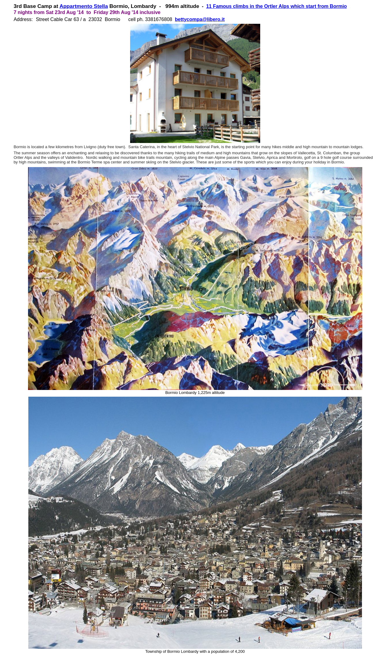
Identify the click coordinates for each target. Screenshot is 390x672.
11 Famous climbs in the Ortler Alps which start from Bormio (276, 6)
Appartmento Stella (83, 6)
